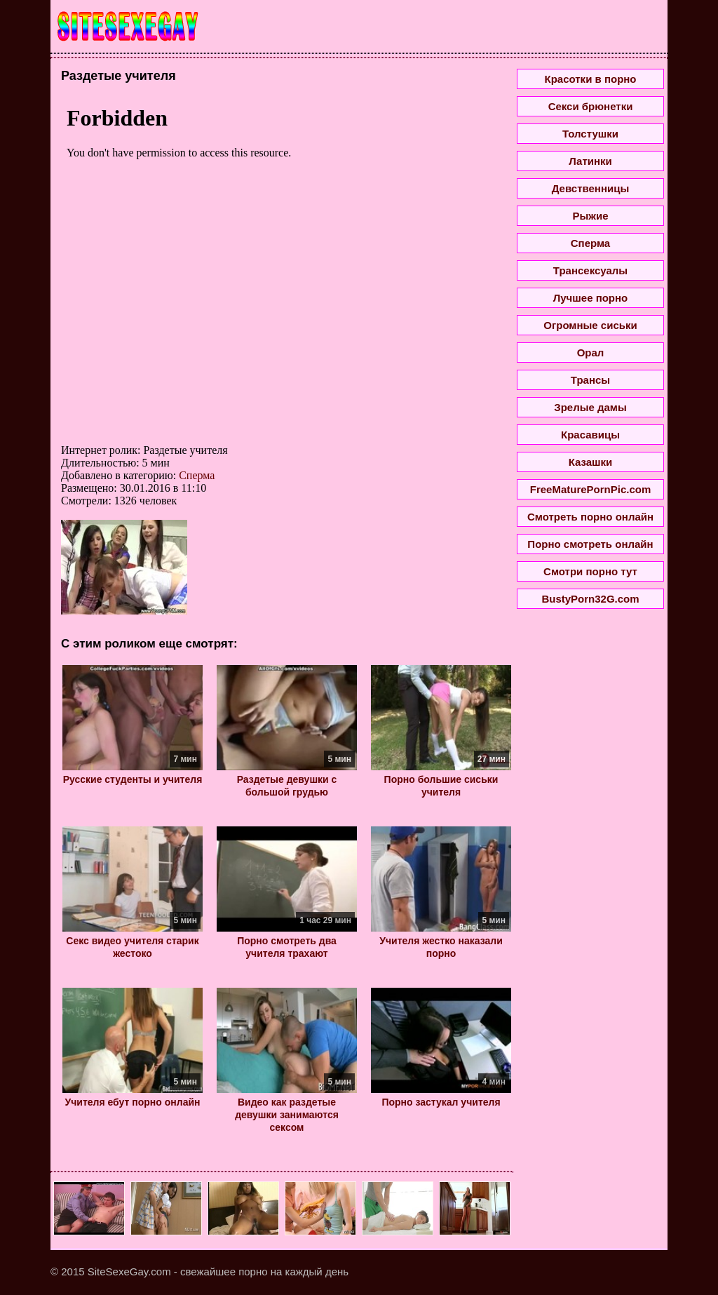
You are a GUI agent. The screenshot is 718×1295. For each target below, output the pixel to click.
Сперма (197, 475)
